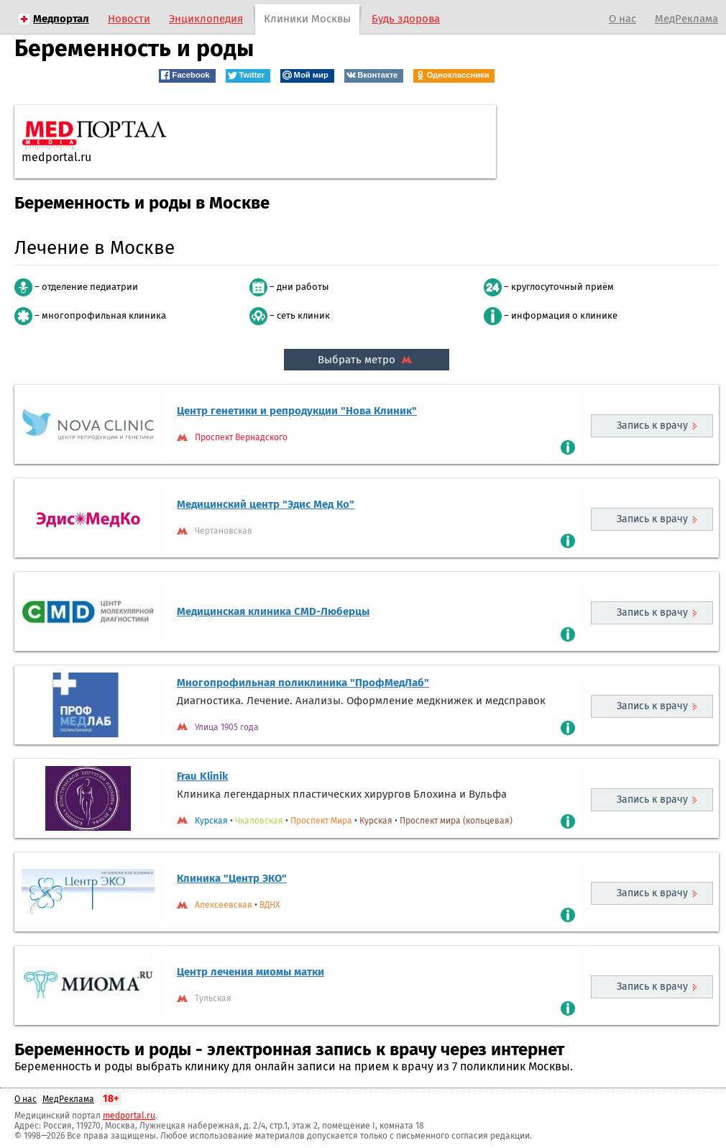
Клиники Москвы (307, 18)
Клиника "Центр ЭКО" (232, 878)
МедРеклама (686, 18)
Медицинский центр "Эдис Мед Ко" (265, 504)
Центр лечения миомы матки (250, 971)
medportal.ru (129, 1116)
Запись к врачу (652, 425)
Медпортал (61, 18)
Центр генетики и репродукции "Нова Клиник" (297, 410)
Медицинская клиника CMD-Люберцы (273, 611)
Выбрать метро (366, 359)
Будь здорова (406, 18)
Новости (129, 18)
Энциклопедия (206, 18)
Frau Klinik (202, 776)
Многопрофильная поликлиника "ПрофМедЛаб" (303, 682)
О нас (622, 18)
